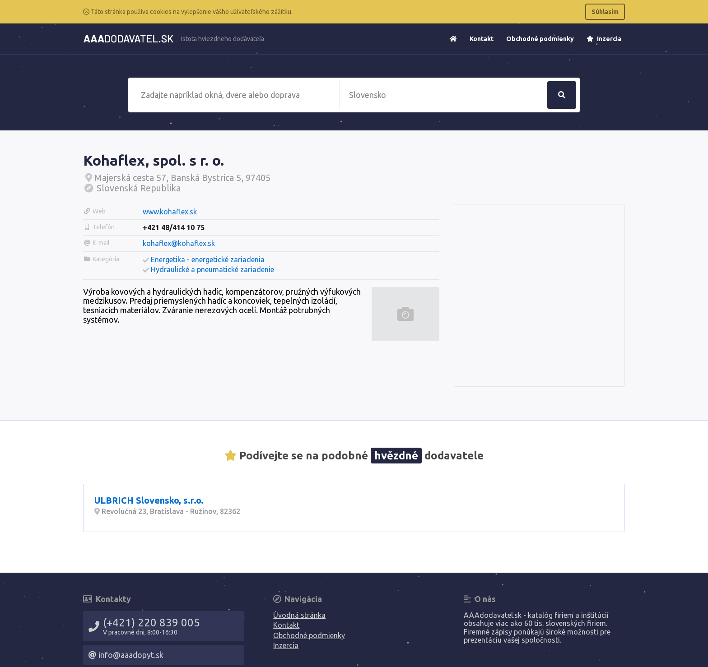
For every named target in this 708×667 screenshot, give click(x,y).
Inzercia (604, 38)
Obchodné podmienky (540, 38)
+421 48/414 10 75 (174, 227)
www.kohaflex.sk (170, 212)
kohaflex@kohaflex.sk (179, 243)
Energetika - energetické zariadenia (208, 259)
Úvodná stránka (299, 615)
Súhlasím (605, 11)
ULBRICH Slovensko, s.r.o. (149, 500)
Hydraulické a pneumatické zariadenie (212, 269)
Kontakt (482, 38)
